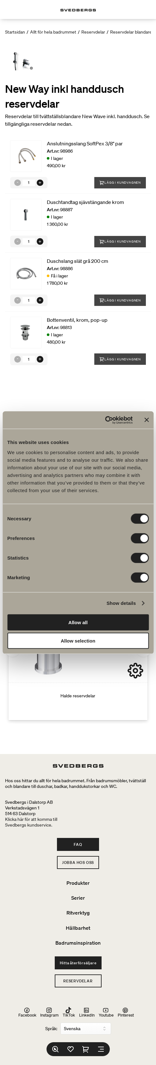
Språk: (51, 1028)
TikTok (69, 1012)
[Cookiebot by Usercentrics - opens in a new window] (105, 420)
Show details (121, 603)
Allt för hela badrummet (53, 32)
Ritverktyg (78, 913)
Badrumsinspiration (78, 943)
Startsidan (15, 32)
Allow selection (78, 640)
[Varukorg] (86, 1049)
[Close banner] (146, 420)
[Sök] (55, 1049)
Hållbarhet (78, 928)
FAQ (78, 844)
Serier (78, 898)
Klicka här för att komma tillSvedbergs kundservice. (31, 822)
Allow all (78, 622)
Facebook (27, 1012)
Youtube (106, 1012)
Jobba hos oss (78, 862)
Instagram (49, 1012)
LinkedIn (87, 1012)
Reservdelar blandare (131, 32)
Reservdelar (93, 32)
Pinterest (126, 1012)
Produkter (78, 883)
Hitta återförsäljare (78, 963)
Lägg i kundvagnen (120, 182)
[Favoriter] (70, 1049)
